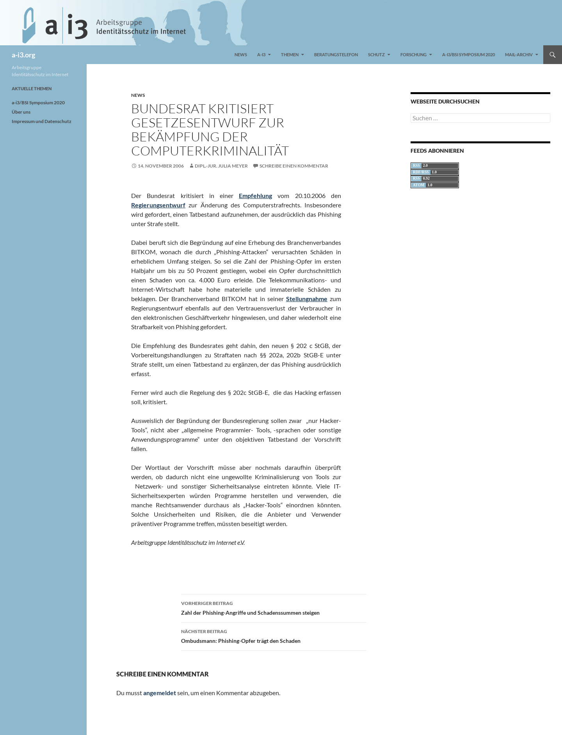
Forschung (413, 54)
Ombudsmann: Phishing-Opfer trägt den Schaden (273, 635)
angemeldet (159, 692)
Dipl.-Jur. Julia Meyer (221, 166)
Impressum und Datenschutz (41, 121)
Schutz (376, 54)
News (241, 54)
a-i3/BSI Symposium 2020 (468, 54)
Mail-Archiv (519, 54)
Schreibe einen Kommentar (294, 166)
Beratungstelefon (336, 54)
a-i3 (261, 54)
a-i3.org (23, 54)
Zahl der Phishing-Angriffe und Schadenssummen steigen (273, 607)
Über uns (21, 112)
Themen (290, 54)
